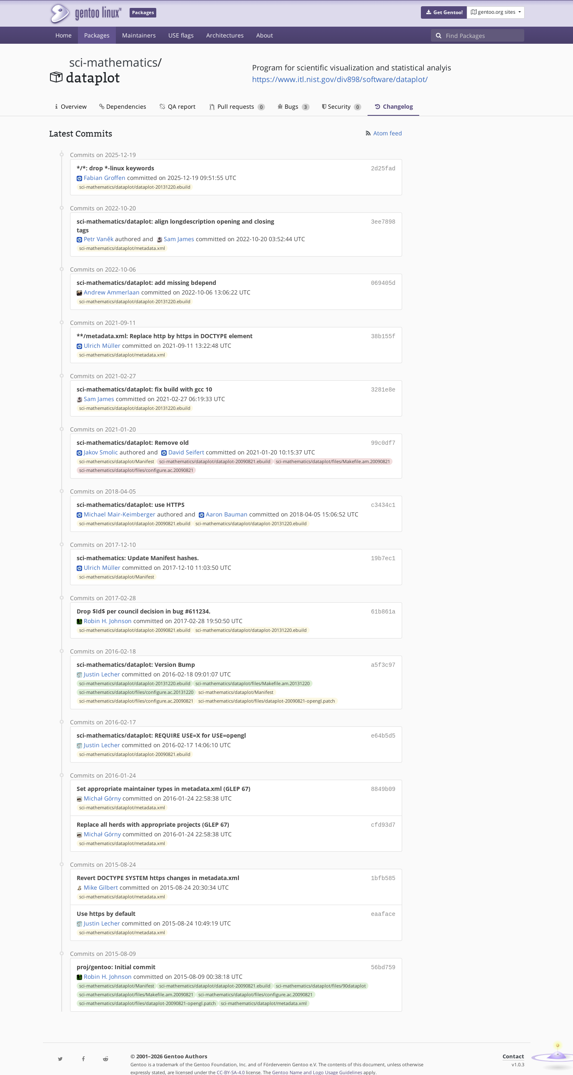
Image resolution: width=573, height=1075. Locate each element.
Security (342, 106)
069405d (383, 282)
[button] (444, 12)
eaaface (383, 903)
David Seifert (186, 448)
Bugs (294, 106)
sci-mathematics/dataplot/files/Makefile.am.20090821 (333, 457)
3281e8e (383, 387)
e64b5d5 (383, 728)
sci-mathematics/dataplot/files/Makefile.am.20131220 (252, 676)
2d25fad (383, 168)
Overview (71, 106)
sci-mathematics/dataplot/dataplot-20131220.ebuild (134, 186)
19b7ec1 (383, 553)
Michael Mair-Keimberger (119, 509)
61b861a (383, 605)
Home (63, 35)
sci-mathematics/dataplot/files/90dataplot (321, 973)
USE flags (181, 35)
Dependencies (122, 106)
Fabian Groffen (104, 177)
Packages (97, 35)
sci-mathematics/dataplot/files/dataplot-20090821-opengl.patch (266, 693)
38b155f (383, 334)
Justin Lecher (102, 667)
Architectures (225, 35)
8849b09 (383, 780)
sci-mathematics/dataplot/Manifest (116, 457)
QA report (177, 106)
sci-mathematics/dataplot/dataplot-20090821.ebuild (214, 457)
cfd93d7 (383, 815)
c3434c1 (383, 500)
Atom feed (383, 133)
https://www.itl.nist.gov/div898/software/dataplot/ (340, 79)
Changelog (393, 106)
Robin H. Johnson (108, 614)
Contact (513, 1044)
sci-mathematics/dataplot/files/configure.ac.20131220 (136, 685)
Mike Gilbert (101, 876)
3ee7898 (383, 220)
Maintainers (139, 35)
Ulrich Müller (102, 343)
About (264, 35)
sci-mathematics (113, 62)
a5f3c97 (383, 658)
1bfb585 (383, 868)
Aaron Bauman (227, 509)
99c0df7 (383, 439)
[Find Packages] (485, 35)
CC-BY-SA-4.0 (231, 1060)
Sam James (179, 238)
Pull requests (237, 106)
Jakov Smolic (101, 448)
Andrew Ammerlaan (112, 290)
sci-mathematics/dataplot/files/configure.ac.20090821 (136, 466)
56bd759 (383, 955)
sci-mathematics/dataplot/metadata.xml (122, 247)
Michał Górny (102, 789)
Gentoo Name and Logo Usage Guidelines (317, 1060)
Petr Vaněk (98, 238)
